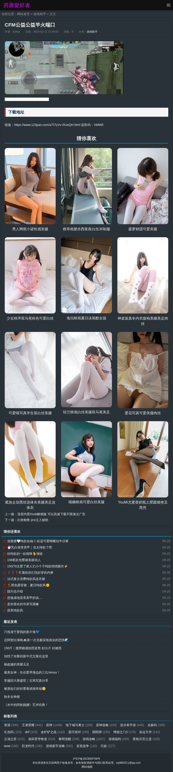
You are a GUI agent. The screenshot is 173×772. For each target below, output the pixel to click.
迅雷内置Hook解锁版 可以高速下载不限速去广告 (51, 514)
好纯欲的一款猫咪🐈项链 (23, 553)
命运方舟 (14, 739)
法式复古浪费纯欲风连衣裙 (24, 578)
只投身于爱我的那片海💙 (21, 631)
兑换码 (13, 732)
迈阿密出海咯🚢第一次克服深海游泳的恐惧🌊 (36, 640)
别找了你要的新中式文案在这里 (26, 656)
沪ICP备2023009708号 (86, 758)
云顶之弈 (38, 739)
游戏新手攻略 (90, 745)
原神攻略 (106, 725)
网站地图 (87, 766)
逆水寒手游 (133, 725)
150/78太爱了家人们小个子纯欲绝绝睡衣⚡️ (35, 566)
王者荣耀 (32, 725)
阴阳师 (123, 732)
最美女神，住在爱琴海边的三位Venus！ (32, 672)
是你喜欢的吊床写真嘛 (21, 604)
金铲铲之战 (74, 732)
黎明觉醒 (93, 739)
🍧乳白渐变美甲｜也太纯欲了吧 (27, 547)
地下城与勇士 (79, 725)
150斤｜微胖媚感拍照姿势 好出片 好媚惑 (32, 648)
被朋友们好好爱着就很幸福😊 (25, 688)
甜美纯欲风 (13, 610)
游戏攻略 (118, 739)
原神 (54, 725)
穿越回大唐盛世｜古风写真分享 (26, 680)
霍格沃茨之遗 (17, 745)
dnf (52, 732)
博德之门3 (146, 732)
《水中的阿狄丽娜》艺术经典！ (26, 704)
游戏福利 (143, 739)
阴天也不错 (13, 591)
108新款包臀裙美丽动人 (22, 560)
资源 (11, 725)
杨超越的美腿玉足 (16, 664)
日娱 (139, 745)
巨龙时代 (62, 745)
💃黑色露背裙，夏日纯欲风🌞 (26, 585)
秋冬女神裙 (12, 696)
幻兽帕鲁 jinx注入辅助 (32, 519)
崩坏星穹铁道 (66, 739)
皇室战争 (117, 745)
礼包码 (34, 732)
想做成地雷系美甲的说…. (23, 597)
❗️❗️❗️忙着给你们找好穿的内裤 (28, 572)
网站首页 (23, 14)
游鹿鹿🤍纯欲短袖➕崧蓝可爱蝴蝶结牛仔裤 (35, 541)
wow (42, 745)
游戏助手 (39, 14)
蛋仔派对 (100, 732)
